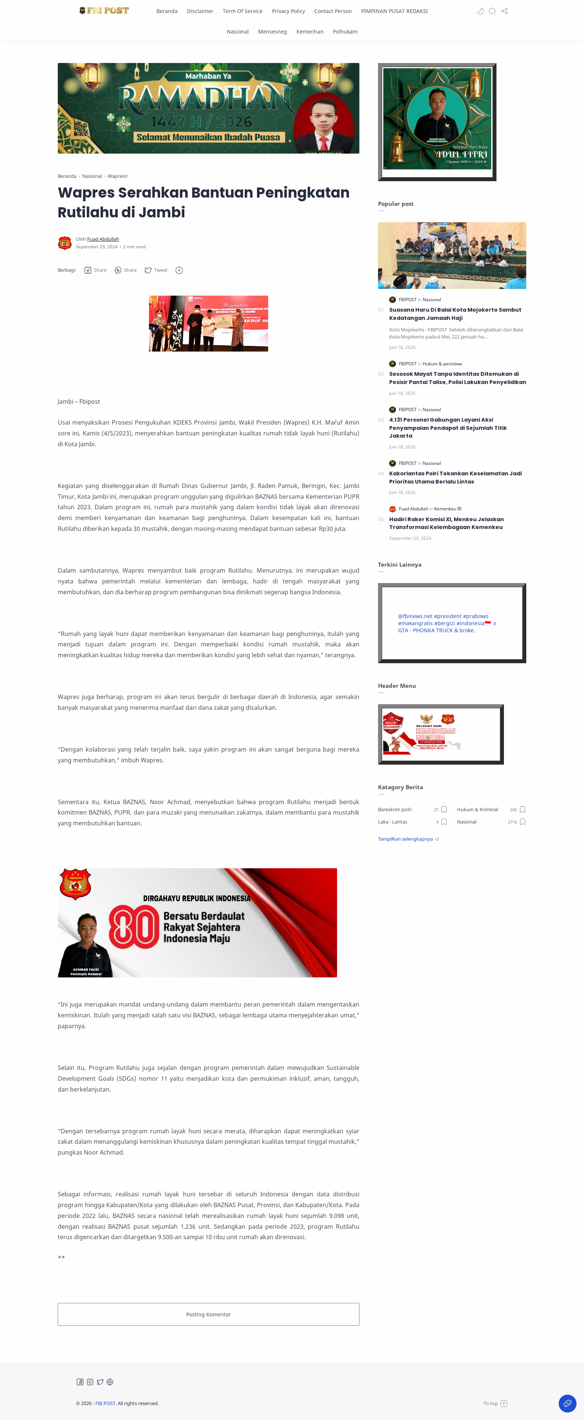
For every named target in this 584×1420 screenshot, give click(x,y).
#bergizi (444, 623)
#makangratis (415, 623)
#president (447, 616)
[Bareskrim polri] (413, 809)
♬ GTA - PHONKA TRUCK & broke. (447, 627)
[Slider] (208, 108)
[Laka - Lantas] (413, 821)
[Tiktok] (110, 1382)
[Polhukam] (345, 31)
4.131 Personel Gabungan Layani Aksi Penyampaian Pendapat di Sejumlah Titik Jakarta (448, 428)
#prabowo (475, 616)
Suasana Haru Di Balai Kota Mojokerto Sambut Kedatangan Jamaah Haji (455, 314)
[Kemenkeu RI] (447, 509)
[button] (480, 11)
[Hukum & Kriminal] (492, 809)
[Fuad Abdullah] (103, 239)
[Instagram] (90, 1382)
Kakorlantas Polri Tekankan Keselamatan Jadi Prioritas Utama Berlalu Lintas (455, 477)
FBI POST (105, 1403)
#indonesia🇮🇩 (474, 623)
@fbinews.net (415, 616)
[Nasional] (238, 31)
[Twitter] (100, 1382)
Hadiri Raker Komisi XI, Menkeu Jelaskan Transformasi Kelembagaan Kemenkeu (446, 523)
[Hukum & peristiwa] (442, 363)
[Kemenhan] (310, 31)
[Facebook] (80, 1382)
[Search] (492, 11)
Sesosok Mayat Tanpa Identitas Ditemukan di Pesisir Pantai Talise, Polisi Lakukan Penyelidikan (457, 378)
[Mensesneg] (272, 31)
